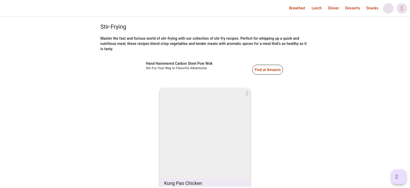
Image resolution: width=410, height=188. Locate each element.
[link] (34, 8)
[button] (297, 8)
